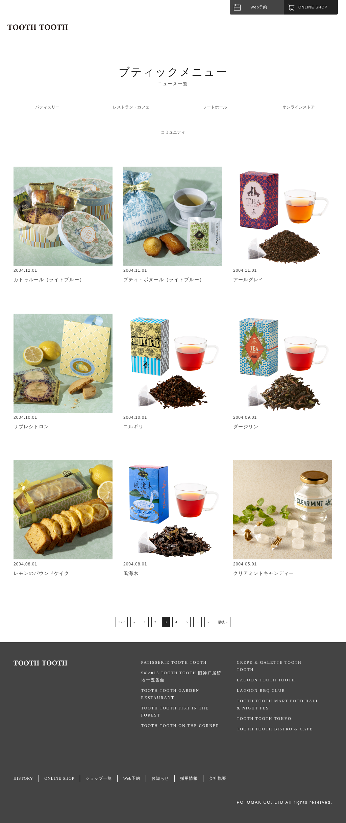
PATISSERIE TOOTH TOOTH (174, 662)
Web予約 (258, 7)
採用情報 (189, 778)
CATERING (312, 31)
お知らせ (160, 778)
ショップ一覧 (98, 778)
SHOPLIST (246, 31)
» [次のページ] (208, 622)
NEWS (279, 31)
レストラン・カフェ (131, 107)
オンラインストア (298, 107)
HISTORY (209, 31)
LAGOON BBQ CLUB (261, 690)
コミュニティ (173, 132)
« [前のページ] (134, 622)
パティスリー (47, 107)
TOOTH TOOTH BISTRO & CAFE (275, 729)
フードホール (215, 107)
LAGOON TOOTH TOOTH (266, 680)
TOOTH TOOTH (77, 663)
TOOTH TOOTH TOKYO (264, 718)
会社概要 (217, 778)
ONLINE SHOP (59, 778)
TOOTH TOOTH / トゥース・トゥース (37, 27)
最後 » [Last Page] (222, 622)
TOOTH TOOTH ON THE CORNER (180, 725)
